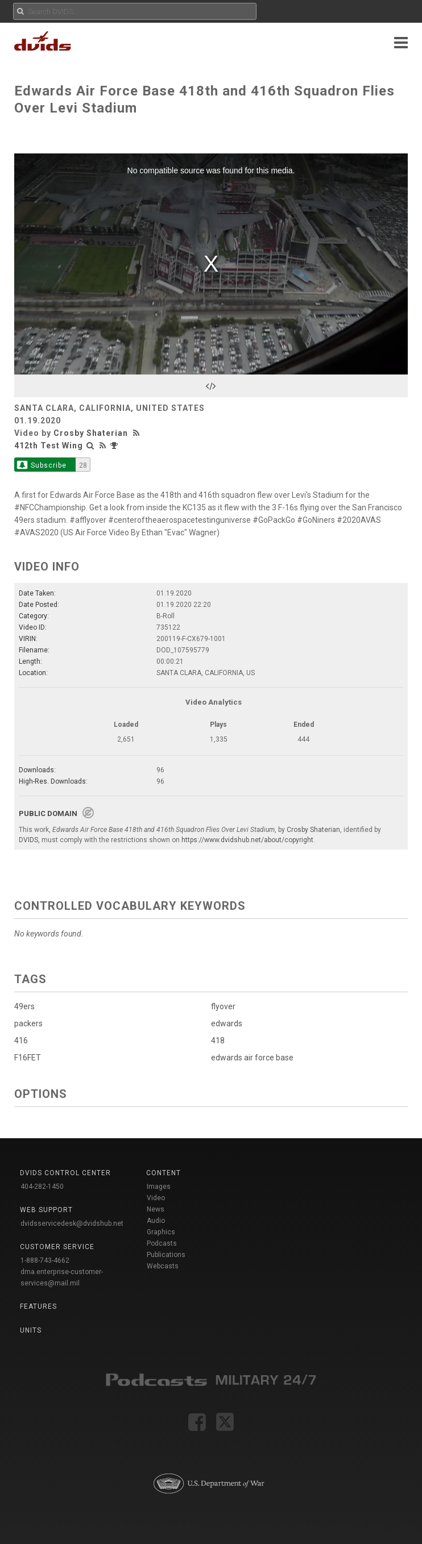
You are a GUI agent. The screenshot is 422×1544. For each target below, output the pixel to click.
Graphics (161, 1232)
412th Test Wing (48, 445)
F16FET (27, 1057)
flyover (223, 1006)
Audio (156, 1221)
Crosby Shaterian (90, 433)
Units (31, 1330)
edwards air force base (252, 1057)
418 (218, 1040)
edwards (226, 1023)
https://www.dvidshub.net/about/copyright (247, 840)
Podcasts (162, 1243)
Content (163, 1173)
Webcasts (163, 1266)
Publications (166, 1255)
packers (28, 1023)
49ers (24, 1006)
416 (21, 1040)
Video (156, 1198)
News (155, 1209)
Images (159, 1187)
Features (38, 1306)
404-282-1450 (42, 1187)
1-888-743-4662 (44, 1260)
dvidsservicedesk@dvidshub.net (71, 1223)
